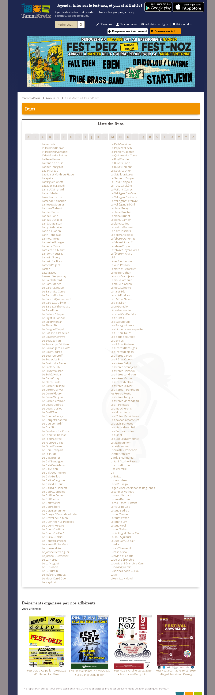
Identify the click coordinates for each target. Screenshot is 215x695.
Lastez (46, 269)
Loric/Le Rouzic (120, 507)
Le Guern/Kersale (53, 525)
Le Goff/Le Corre (52, 495)
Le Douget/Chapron (54, 420)
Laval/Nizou (49, 272)
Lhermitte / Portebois (124, 450)
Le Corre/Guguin (52, 397)
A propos (29, 688)
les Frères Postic (121, 393)
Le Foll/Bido (49, 454)
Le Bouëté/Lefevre (53, 337)
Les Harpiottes (120, 405)
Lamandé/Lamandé (54, 201)
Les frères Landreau (123, 374)
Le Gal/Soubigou (52, 461)
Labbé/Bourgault (52, 167)
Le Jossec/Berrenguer (55, 552)
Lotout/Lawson (120, 518)
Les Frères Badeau (122, 344)
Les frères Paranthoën (125, 390)
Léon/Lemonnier (121, 310)
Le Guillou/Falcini (52, 537)
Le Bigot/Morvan (52, 322)
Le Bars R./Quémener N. (57, 299)
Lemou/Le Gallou (121, 284)
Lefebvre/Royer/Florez (125, 250)
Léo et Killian (118, 303)
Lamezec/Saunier (53, 204)
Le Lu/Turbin (50, 571)
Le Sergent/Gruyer (122, 178)
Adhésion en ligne (155, 24)
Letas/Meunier (120, 446)
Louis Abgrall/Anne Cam (125, 533)
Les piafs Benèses (122, 423)
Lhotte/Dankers (120, 454)
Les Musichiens (120, 412)
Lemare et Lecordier (123, 269)
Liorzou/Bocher (120, 465)
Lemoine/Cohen (121, 272)
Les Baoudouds (120, 322)
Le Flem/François (52, 450)
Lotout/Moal (118, 525)
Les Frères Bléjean (122, 352)
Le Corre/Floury (51, 393)
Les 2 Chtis (117, 318)
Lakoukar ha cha (52, 197)
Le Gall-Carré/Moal (53, 465)
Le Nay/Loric (49, 582)
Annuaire (53, 98)
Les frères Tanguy (122, 397)
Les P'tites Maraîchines (125, 416)
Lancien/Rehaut (52, 208)
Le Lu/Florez (49, 559)
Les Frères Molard (122, 382)
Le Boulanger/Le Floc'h (56, 348)
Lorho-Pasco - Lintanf (124, 503)
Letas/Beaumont (121, 442)
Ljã (112, 472)
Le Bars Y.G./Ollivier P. (55, 303)
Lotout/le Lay (119, 522)
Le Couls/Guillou (52, 408)
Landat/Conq (50, 216)
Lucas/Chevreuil (121, 548)
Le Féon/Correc (51, 439)
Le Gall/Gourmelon (54, 472)
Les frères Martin (121, 378)
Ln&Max (116, 476)
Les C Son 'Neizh (121, 333)
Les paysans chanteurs (125, 420)
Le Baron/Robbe (52, 295)
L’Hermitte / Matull (122, 578)
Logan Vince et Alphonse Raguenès (133, 488)
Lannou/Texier (51, 238)
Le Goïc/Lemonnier (54, 510)
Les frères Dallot (121, 363)
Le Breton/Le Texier (54, 363)
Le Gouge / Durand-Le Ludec (60, 514)
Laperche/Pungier (53, 242)
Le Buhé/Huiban (52, 374)
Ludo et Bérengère (123, 559)
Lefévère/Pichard (121, 253)
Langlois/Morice (52, 227)
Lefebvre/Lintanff (121, 242)
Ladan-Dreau (50, 170)
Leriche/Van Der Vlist (123, 314)
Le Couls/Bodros (52, 405)
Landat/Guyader (52, 220)
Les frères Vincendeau (125, 401)
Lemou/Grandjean (122, 276)
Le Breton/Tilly (51, 367)
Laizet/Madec (50, 193)
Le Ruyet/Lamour (121, 167)
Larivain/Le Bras (52, 261)
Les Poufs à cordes (122, 431)
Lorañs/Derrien (120, 499)
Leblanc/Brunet (120, 216)
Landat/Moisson (52, 223)
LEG (113, 257)
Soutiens (73, 688)
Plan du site (41, 688)
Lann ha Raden (51, 231)
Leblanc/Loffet (120, 223)
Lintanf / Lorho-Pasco (124, 461)
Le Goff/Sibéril (51, 507)
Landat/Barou (50, 212)
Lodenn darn (119, 480)
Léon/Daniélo (119, 306)
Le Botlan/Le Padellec (55, 333)
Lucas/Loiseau (119, 552)
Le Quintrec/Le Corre (124, 155)
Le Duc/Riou (49, 427)
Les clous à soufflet (123, 337)
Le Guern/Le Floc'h (53, 533)
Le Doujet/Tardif (52, 423)
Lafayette (47, 178)
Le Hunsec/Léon (52, 548)
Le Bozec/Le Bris (52, 359)
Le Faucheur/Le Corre (55, 431)
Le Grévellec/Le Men (55, 518)
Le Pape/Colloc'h (121, 148)
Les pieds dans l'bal (123, 427)
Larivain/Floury (51, 257)
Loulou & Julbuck (121, 537)
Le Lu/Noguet (50, 563)
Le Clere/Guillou (52, 382)
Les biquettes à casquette (127, 329)
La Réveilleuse (51, 159)
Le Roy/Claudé (120, 159)
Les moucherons (121, 408)
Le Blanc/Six (49, 325)
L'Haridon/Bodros (53, 148)
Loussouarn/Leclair (123, 541)
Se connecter (126, 24)
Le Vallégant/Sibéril (123, 204)
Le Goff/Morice (51, 503)
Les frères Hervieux (123, 371)
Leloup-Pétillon (120, 265)
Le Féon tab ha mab (54, 435)
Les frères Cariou (121, 355)
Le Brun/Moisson (52, 371)
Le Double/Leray (52, 416)
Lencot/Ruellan (120, 295)
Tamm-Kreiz (31, 98)
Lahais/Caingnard (53, 189)
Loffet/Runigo (119, 484)
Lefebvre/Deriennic (123, 238)
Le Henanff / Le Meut (55, 544)
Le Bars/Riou (50, 310)
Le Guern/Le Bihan (53, 529)
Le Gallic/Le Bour (52, 484)
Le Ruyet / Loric (120, 163)
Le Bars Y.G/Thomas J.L (56, 306)
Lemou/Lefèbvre (121, 288)
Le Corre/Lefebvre (53, 401)
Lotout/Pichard (120, 529)
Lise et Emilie (119, 469)
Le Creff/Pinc (50, 412)
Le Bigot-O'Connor (53, 318)
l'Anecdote (49, 144)
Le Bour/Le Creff (52, 355)
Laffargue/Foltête (53, 182)
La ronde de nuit (52, 163)
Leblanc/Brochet (121, 212)
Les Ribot (116, 435)
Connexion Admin (165, 31)
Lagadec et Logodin (54, 186)
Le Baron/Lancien (53, 288)
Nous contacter (58, 688)
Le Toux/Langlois (121, 182)
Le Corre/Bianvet (52, 390)
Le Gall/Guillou (51, 476)
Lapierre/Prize (51, 246)
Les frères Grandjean (124, 367)
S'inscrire (104, 24)
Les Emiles (117, 340)
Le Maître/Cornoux (54, 574)
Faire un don (182, 24)
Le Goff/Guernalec (53, 492)
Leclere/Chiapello (122, 235)
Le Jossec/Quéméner (55, 556)
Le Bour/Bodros (52, 352)
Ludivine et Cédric (122, 556)
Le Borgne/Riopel (53, 329)
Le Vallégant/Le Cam (123, 193)
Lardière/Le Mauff (53, 250)
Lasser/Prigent (51, 265)
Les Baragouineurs (122, 325)
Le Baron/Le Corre (53, 291)
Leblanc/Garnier (121, 220)
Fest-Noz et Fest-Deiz (82, 98)
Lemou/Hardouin (121, 280)
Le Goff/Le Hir (50, 499)
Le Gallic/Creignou (53, 480)
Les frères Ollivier (121, 386)
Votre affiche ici (31, 609)
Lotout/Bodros (120, 510)
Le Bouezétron (51, 340)
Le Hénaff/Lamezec (54, 541)
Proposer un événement (119, 688)
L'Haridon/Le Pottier (54, 155)
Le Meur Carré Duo (54, 578)
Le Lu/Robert (50, 567)
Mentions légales (94, 688)
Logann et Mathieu (122, 492)
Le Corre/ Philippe (53, 386)
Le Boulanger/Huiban (55, 344)
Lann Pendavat (51, 235)
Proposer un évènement (127, 31)
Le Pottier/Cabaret (122, 152)
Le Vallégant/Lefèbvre (124, 201)
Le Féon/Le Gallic (52, 442)
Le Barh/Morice (51, 284)
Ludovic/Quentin (121, 567)
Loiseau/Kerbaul (121, 495)
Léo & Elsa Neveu (121, 299)
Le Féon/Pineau (52, 446)
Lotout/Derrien (120, 514)
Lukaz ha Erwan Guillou (125, 571)
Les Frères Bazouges (124, 348)
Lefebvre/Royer (120, 246)
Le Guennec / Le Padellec (58, 522)
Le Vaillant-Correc (121, 189)
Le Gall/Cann (50, 469)
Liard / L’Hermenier (123, 457)
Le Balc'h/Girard (52, 280)
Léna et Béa (118, 291)
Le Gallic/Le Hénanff (54, 488)
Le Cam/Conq (50, 378)
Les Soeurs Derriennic (125, 439)
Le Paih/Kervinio (121, 144)
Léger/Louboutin (121, 261)
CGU (81, 688)
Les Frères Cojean (122, 359)
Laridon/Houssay (52, 253)
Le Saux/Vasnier (121, 170)
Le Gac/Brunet (51, 457)
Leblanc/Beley (119, 208)
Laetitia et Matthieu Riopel (58, 174)
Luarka (115, 544)
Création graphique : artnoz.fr (152, 688)
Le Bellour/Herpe (53, 314)
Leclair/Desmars (121, 231)
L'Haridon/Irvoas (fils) (55, 152)
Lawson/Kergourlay (54, 276)
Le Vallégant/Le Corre (124, 197)
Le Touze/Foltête (121, 186)
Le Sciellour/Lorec (122, 174)
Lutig (114, 574)
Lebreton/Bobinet (122, 227)
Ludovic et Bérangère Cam (127, 563)
